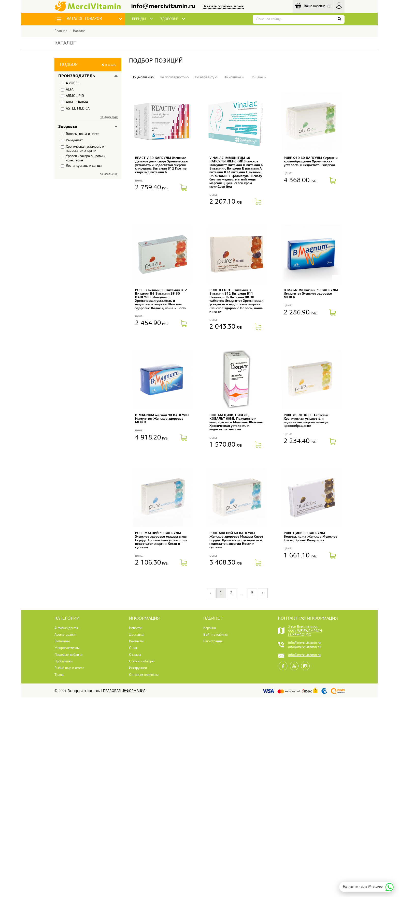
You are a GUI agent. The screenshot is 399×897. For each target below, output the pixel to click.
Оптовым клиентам (144, 675)
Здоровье (67, 127)
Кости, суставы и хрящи (81, 166)
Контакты (136, 641)
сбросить (108, 65)
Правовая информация (124, 691)
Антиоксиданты (66, 628)
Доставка (136, 634)
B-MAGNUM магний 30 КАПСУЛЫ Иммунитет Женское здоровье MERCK (311, 293)
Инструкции (138, 668)
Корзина (209, 628)
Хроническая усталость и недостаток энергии (82, 149)
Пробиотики (63, 661)
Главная (60, 31)
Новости (135, 628)
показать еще (109, 116)
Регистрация (213, 641)
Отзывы (135, 655)
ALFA (67, 90)
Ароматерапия (65, 634)
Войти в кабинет (216, 634)
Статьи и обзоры (141, 661)
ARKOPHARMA (74, 102)
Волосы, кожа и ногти (80, 134)
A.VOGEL (70, 83)
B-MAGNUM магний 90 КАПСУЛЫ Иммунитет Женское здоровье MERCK (162, 419)
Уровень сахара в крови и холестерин (83, 158)
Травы (59, 675)
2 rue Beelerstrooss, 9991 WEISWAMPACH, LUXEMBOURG (305, 631)
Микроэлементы (66, 648)
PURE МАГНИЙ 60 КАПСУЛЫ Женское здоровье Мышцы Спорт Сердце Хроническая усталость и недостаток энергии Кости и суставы (236, 540)
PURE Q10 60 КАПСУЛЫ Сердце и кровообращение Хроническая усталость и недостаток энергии (311, 161)
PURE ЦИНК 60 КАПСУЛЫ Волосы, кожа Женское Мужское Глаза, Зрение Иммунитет (310, 536)
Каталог (79, 31)
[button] (87, 64)
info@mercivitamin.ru (163, 6)
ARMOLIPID (72, 96)
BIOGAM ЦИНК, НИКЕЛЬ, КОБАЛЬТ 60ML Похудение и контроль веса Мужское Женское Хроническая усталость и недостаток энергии (236, 422)
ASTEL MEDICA (75, 109)
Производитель (76, 76)
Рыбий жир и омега (69, 668)
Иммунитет (72, 140)
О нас (133, 648)
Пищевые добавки (68, 655)
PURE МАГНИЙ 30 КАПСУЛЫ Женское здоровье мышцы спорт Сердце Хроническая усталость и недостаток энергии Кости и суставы (161, 540)
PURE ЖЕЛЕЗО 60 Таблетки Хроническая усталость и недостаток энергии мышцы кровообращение (306, 421)
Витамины (62, 641)
